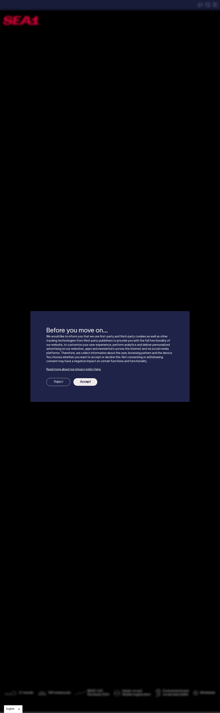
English (10, 709)
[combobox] (13, 709)
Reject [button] (58, 382)
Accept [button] (85, 382)
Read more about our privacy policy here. (73, 369)
